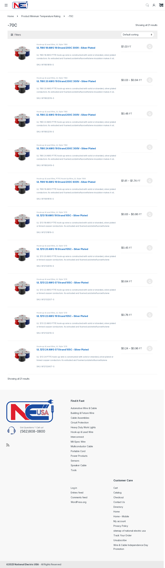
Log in (74, 488)
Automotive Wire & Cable (84, 408)
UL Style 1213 (61, 212)
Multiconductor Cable (82, 446)
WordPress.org (78, 502)
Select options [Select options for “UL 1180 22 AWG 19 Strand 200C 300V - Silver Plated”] (150, 113)
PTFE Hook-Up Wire (64, 178)
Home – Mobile (121, 516)
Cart (115, 488)
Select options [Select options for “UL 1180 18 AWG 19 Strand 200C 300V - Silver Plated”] (150, 46)
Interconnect (77, 436)
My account (119, 521)
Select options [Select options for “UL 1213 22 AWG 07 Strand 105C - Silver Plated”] (150, 281)
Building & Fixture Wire (82, 413)
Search (147, 5)
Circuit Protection (79, 422)
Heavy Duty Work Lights (83, 427)
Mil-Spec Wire (78, 441)
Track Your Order (122, 535)
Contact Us (119, 502)
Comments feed (79, 497)
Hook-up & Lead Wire (46, 44)
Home (11, 16)
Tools (74, 470)
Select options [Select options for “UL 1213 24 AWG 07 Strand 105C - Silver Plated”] (150, 348)
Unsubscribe (119, 540)
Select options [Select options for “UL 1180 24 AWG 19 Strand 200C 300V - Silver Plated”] (150, 147)
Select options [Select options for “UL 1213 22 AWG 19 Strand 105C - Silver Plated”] (150, 315)
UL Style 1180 (62, 44)
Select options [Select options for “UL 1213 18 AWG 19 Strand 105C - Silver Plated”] (150, 214)
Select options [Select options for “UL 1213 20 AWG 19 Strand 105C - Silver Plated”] (150, 248)
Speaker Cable (79, 465)
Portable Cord (78, 451)
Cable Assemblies (80, 417)
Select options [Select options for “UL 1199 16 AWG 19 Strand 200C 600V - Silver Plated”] (150, 180)
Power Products (79, 455)
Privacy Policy (120, 526)
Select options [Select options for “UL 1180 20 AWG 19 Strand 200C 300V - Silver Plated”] (150, 80)
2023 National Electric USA (23, 564)
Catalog (117, 492)
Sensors (75, 460)
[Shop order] (137, 34)
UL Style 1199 (80, 178)
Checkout (118, 497)
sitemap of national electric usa (129, 530)
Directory (118, 507)
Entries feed (77, 492)
